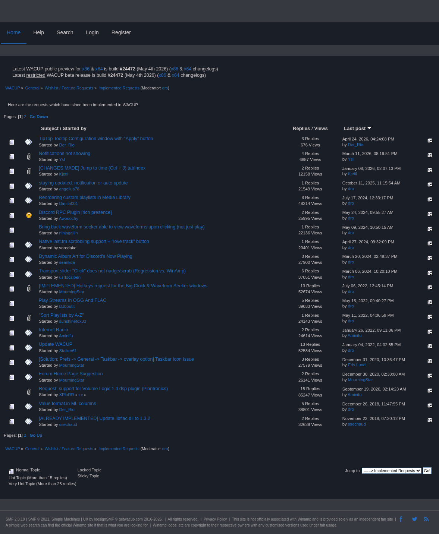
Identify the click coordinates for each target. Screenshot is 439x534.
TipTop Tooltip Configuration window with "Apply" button (96, 138)
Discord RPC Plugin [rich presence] (75, 212)
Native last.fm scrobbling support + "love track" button (94, 241)
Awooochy (68, 218)
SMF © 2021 (38, 519)
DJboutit (67, 306)
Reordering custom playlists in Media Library (84, 197)
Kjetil (63, 174)
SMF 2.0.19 (15, 519)
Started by (75, 128)
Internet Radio (53, 329)
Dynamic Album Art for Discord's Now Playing (85, 256)
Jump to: (353, 470)
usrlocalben (70, 277)
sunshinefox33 (72, 321)
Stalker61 (68, 350)
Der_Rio (67, 145)
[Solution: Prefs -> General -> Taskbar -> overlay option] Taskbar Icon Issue (116, 359)
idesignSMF (104, 519)
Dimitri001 (68, 203)
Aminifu (66, 336)
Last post (357, 128)
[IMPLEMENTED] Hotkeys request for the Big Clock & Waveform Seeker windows (123, 285)
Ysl (62, 159)
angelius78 (69, 189)
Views (321, 128)
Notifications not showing (64, 153)
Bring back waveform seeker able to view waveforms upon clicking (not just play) (121, 227)
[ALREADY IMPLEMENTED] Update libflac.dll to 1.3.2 (94, 418)
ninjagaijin (68, 233)
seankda (67, 262)
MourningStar (71, 292)
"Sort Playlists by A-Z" (61, 315)
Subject (50, 128)
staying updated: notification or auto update (83, 183)
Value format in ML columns (67, 403)
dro (165, 88)
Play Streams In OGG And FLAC (72, 300)
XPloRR (66, 394)
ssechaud (68, 424)
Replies (301, 128)
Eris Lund (357, 365)
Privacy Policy (215, 519)
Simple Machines (65, 519)
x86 (86, 69)
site (243, 519)
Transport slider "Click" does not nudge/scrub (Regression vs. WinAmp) (112, 271)
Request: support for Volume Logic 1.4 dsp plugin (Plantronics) (103, 388)
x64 (99, 69)
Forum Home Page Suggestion (71, 373)
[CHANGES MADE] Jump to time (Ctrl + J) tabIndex (92, 168)
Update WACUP (55, 344)
